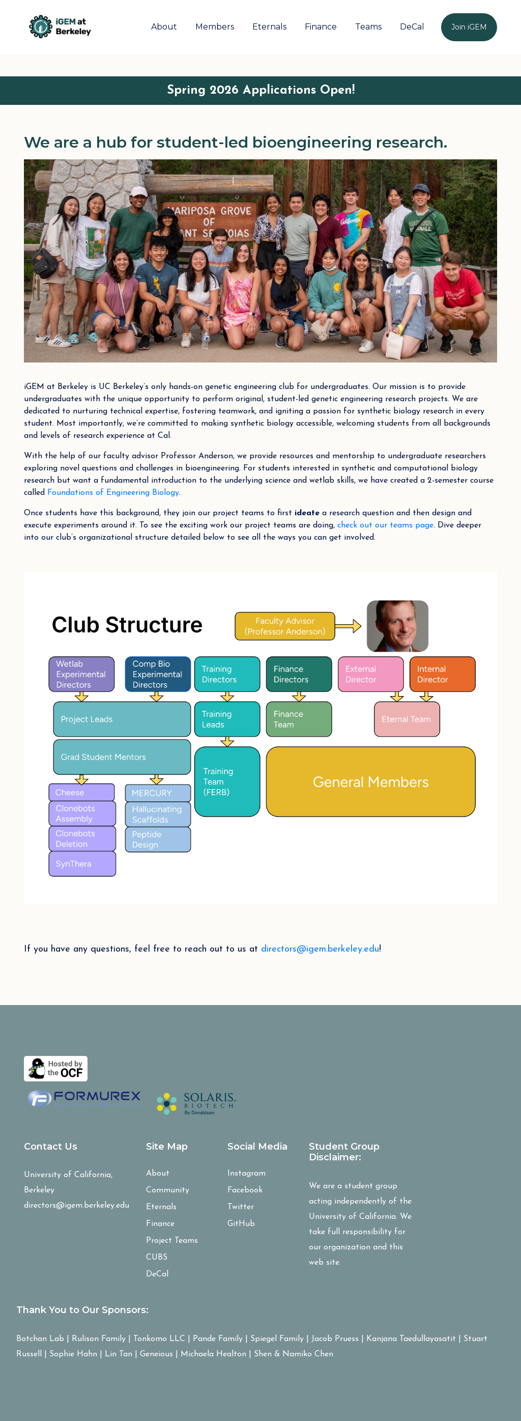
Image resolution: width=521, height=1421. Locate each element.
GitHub (241, 1224)
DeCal (412, 27)
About (164, 27)
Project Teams (172, 1241)
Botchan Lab (40, 1339)
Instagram (246, 1173)
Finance (321, 27)
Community (167, 1190)
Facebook (245, 1190)
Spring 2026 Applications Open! (261, 91)
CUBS (156, 1257)
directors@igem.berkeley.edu (320, 949)
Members (214, 27)
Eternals (269, 27)
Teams (368, 27)
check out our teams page (385, 525)
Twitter (240, 1207)
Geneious (156, 1354)
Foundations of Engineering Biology (113, 493)
